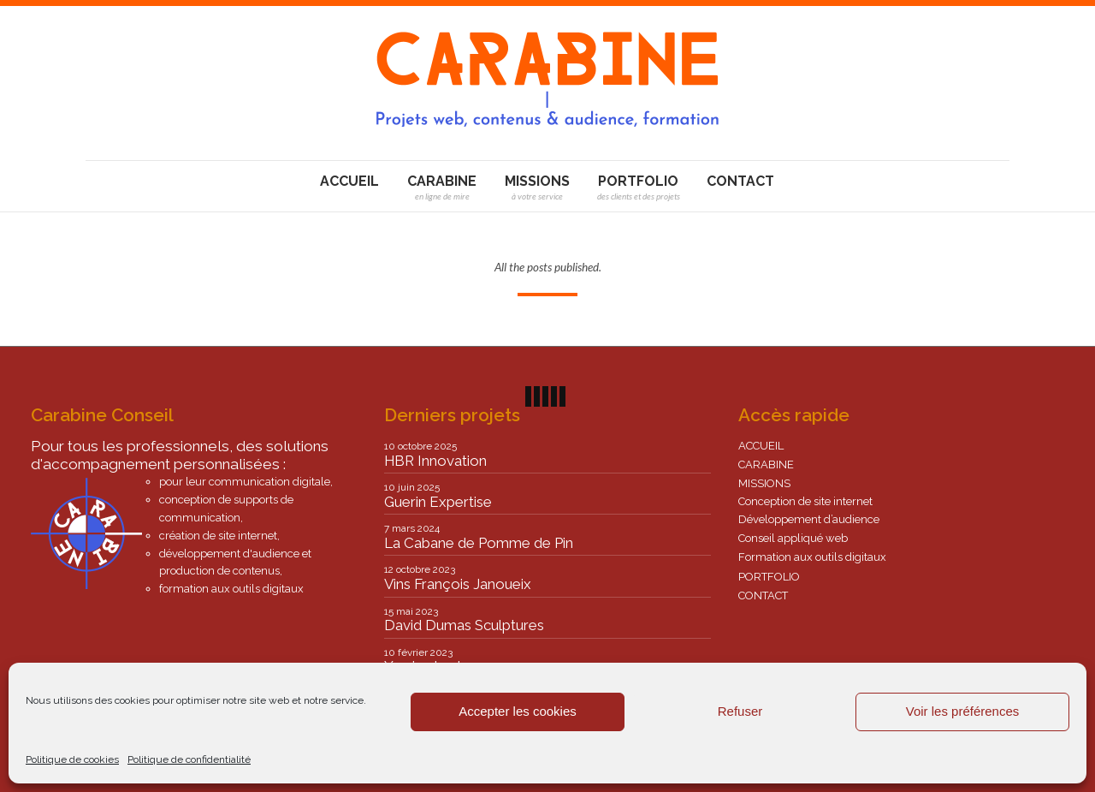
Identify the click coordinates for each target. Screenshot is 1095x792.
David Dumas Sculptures (464, 625)
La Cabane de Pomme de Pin (478, 542)
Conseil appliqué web (793, 538)
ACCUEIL (761, 445)
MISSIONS (764, 483)
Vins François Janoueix (457, 584)
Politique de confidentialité (189, 759)
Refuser (740, 711)
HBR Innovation (435, 460)
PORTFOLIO (769, 576)
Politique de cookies (72, 759)
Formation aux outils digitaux (812, 557)
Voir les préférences (963, 711)
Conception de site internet (805, 501)
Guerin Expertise (438, 501)
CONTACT (763, 595)
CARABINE (766, 464)
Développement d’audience (808, 519)
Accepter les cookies (518, 711)
